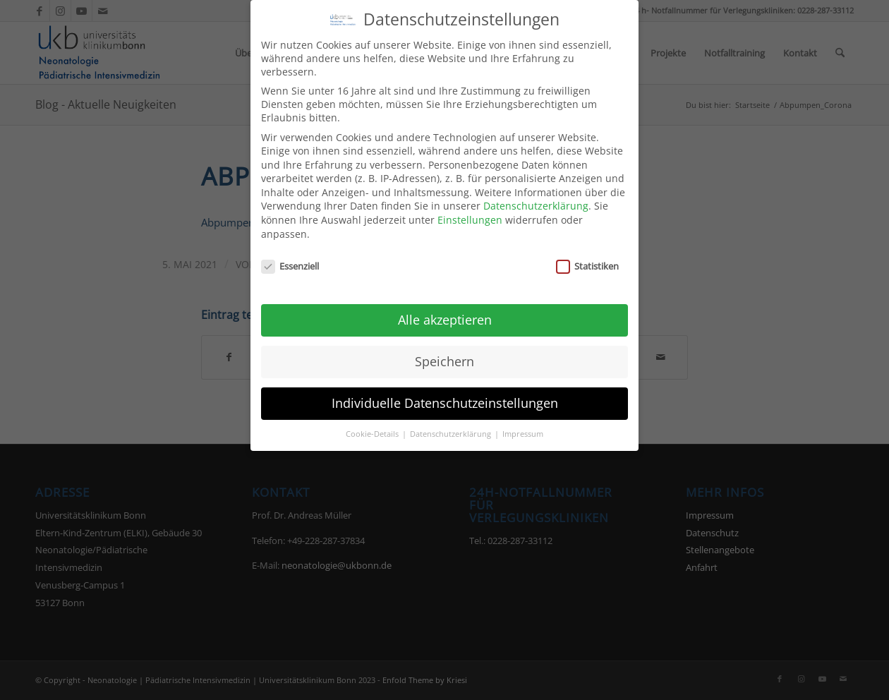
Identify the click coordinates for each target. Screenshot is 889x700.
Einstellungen (469, 212)
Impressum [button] (522, 426)
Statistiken (587, 258)
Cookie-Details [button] (373, 426)
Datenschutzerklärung (535, 198)
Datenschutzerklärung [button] (451, 426)
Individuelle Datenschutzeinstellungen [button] (445, 395)
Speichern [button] (444, 353)
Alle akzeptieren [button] (445, 311)
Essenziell (290, 258)
